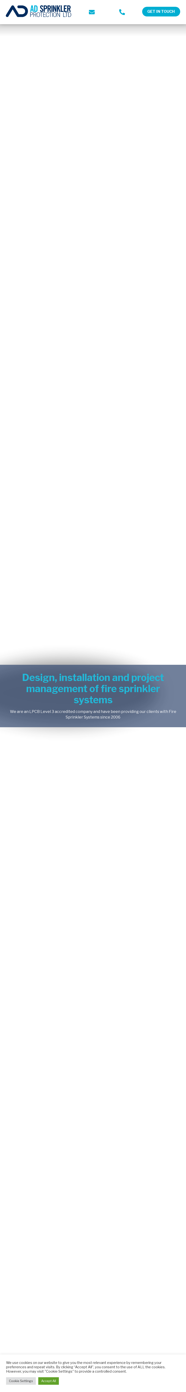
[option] (93, 696)
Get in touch (161, 11)
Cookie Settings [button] (21, 1381)
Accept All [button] (48, 1381)
